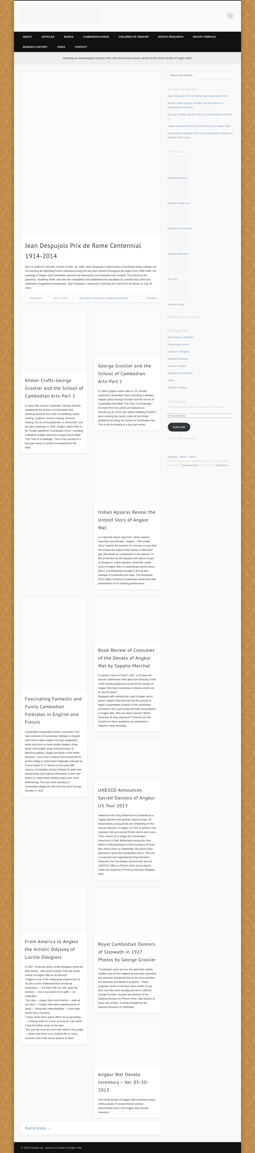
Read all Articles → (38, 1128)
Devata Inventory (177, 177)
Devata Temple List (179, 203)
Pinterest (205, 16)
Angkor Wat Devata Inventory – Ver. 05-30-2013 (123, 1082)
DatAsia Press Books (180, 228)
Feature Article (176, 304)
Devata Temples (204, 36)
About (27, 36)
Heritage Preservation (116, 298)
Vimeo (214, 16)
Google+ (222, 16)
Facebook (197, 16)
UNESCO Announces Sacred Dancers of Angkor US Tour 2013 (126, 798)
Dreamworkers (190, 465)
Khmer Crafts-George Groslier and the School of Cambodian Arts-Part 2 (54, 388)
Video (61, 46)
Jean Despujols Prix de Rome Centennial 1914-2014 (198, 95)
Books (69, 36)
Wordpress (221, 465)
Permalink (151, 298)
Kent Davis (36, 298)
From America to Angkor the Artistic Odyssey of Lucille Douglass (51, 949)
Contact (81, 46)
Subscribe (179, 427)
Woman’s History (35, 46)
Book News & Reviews (91, 298)
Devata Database (178, 253)
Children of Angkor (134, 36)
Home (192, 456)
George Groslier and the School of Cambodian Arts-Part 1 (124, 373)
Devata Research (170, 36)
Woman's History (177, 387)
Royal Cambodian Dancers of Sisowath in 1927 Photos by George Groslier (127, 952)
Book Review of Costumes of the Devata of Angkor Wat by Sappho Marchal (126, 658)
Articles (47, 36)
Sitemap (172, 456)
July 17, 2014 (60, 298)
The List (172, 279)
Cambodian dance (96, 36)
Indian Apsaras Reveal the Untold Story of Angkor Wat (127, 520)
